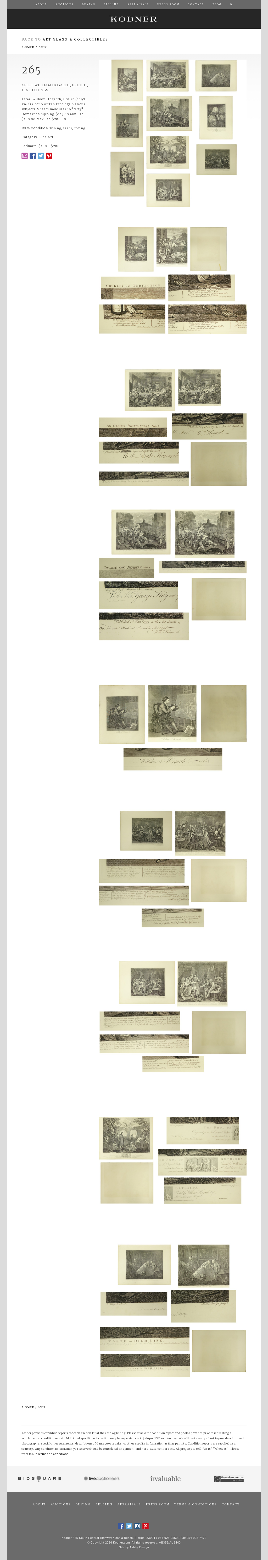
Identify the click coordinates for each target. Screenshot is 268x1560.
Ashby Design (139, 1547)
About (39, 1504)
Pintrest (49, 156)
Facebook (33, 156)
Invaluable (166, 1479)
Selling (104, 1504)
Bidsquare (39, 1479)
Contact (231, 1504)
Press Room (158, 1504)
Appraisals (129, 1504)
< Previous (27, 47)
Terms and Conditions (52, 1454)
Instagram (137, 1526)
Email (24, 156)
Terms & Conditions (195, 1504)
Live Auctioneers (102, 1479)
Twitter (41, 156)
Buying (83, 1504)
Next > (42, 47)
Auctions (61, 1504)
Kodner (134, 19)
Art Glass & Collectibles (75, 39)
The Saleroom (229, 1479)
